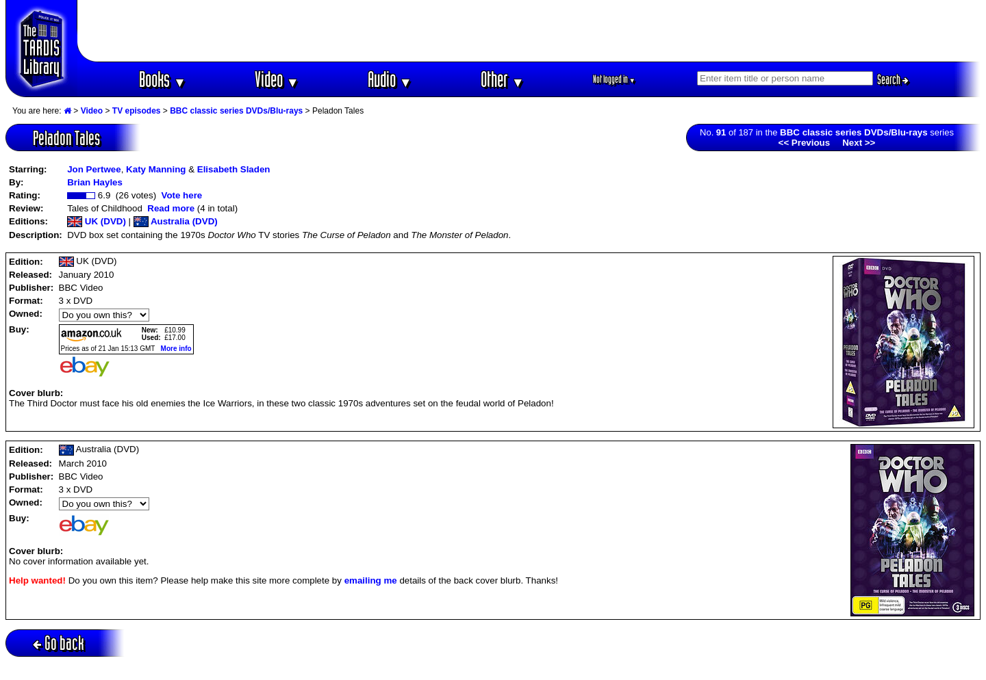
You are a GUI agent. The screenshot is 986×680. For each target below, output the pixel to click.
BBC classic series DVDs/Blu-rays (236, 111)
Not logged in (614, 79)
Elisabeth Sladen (233, 169)
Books (162, 79)
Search (893, 79)
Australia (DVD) (176, 221)
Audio (390, 79)
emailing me (370, 580)
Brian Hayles (95, 182)
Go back (58, 642)
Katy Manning (156, 169)
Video (277, 79)
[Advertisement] (529, 31)
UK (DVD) (96, 221)
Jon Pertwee (94, 169)
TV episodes (136, 111)
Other (502, 79)
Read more (170, 208)
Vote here (181, 195)
